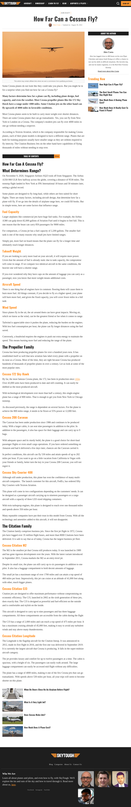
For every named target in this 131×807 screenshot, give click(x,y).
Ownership (40, 3)
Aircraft (28, 3)
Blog (51, 764)
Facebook (30, 790)
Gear (64, 3)
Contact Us (77, 764)
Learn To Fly (53, 3)
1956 (77, 379)
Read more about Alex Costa (108, 71)
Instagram (39, 790)
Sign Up (126, 3)
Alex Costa (57, 25)
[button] (10, 3)
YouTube (47, 790)
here (13, 784)
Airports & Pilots (78, 3)
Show (57, 156)
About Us (68, 764)
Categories (59, 764)
